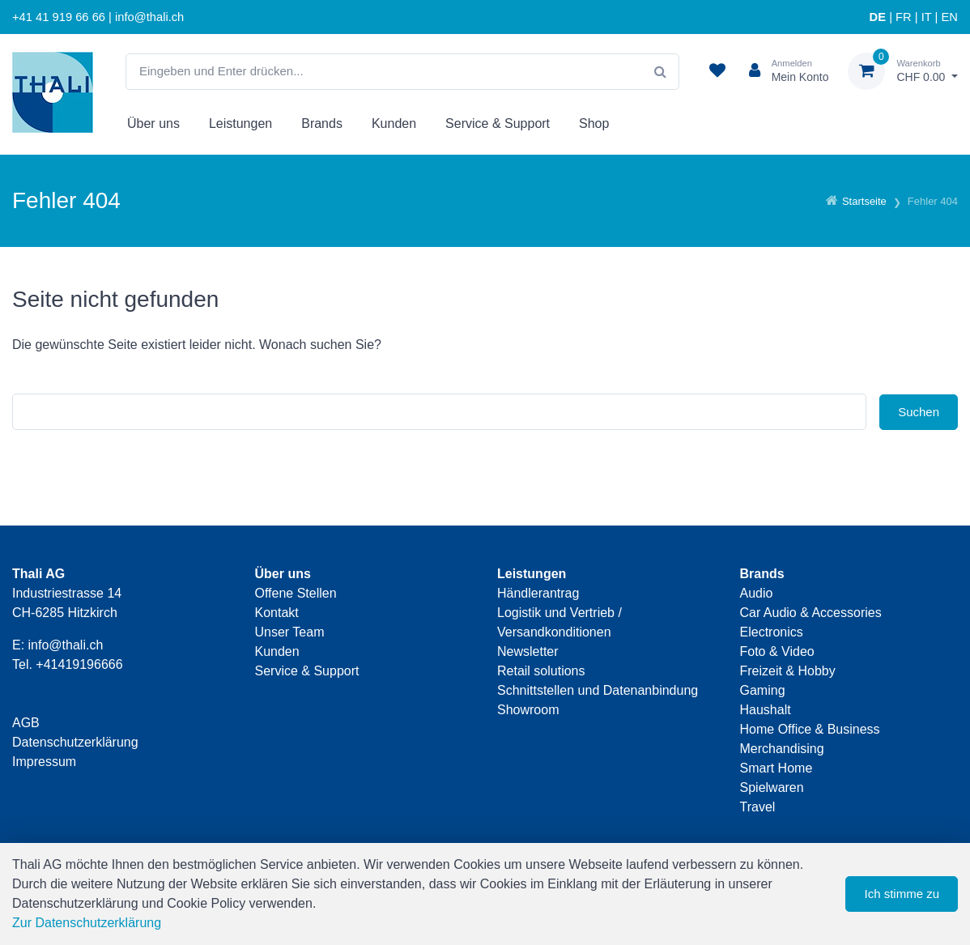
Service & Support (497, 123)
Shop (594, 123)
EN (950, 17)
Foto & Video (777, 651)
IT (926, 17)
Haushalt (765, 710)
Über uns (153, 123)
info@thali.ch (66, 645)
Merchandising (782, 749)
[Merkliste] (717, 71)
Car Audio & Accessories (811, 612)
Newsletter (528, 651)
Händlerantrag (538, 593)
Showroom (528, 710)
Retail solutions (541, 671)
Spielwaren (772, 787)
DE (878, 17)
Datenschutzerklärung (75, 742)
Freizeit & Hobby (788, 671)
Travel (758, 807)
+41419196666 (79, 664)
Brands (321, 123)
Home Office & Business (810, 729)
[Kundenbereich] (782, 71)
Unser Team (290, 632)
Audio (756, 593)
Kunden (394, 123)
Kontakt (277, 612)
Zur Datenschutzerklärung (86, 923)
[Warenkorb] (903, 71)
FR (904, 17)
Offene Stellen (296, 593)
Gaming (762, 690)
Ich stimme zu (901, 893)
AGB (26, 723)
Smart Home (776, 768)
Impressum (44, 761)
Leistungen (240, 123)
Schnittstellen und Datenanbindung (597, 690)
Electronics (771, 632)
